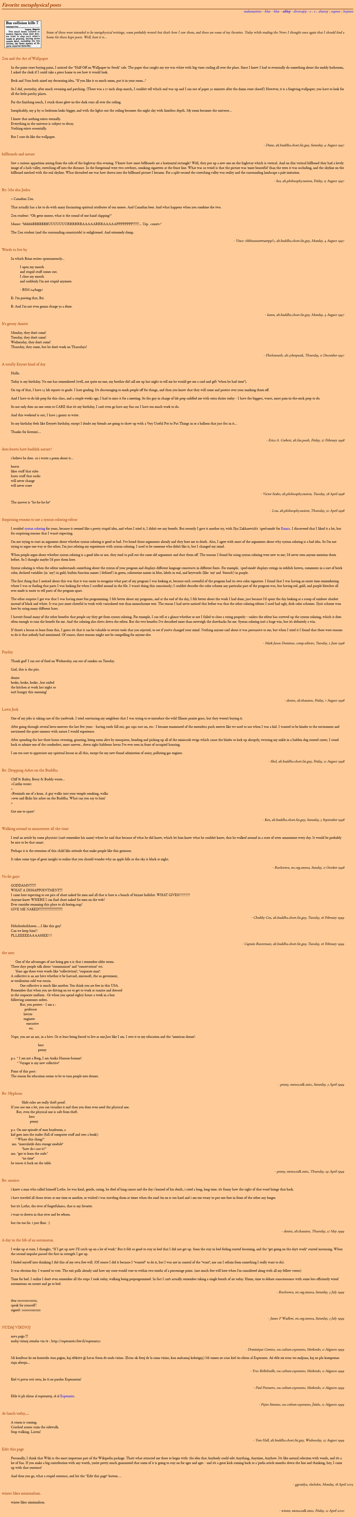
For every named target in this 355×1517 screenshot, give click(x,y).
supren (335, 11)
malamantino (252, 11)
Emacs (285, 529)
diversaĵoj (299, 11)
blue (267, 11)
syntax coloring (34, 529)
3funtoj (323, 11)
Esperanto (67, 1396)
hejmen (348, 11)
